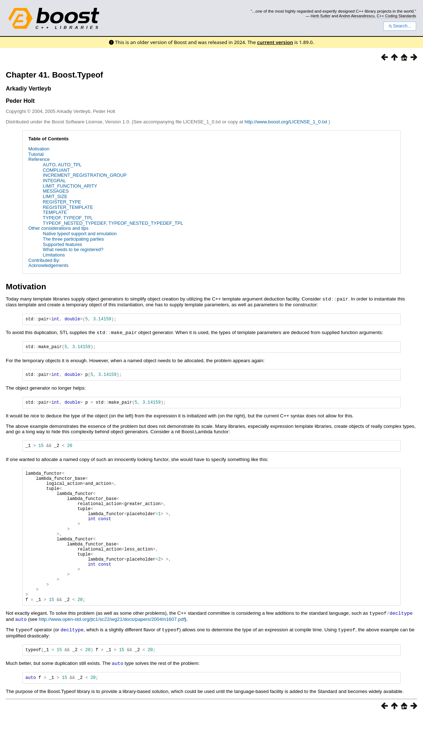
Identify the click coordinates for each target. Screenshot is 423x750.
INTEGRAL (54, 180)
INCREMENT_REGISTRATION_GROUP (85, 175)
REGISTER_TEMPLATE (68, 207)
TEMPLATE (55, 212)
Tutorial (36, 154)
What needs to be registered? (73, 249)
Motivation (39, 149)
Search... (399, 25)
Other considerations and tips (58, 228)
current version (275, 42)
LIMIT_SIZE (55, 196)
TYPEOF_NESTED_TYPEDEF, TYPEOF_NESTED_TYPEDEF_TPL (113, 223)
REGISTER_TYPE (62, 202)
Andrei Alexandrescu (357, 16)
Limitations (54, 255)
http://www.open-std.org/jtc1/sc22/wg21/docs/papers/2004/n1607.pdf (112, 651)
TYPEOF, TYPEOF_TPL (68, 217)
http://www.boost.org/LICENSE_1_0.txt (287, 121)
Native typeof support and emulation (80, 233)
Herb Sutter (321, 16)
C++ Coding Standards (396, 16)
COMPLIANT (56, 170)
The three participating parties (73, 239)
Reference (39, 159)
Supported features (62, 244)
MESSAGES (56, 191)
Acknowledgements (49, 265)
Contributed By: (44, 260)
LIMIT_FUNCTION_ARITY (70, 186)
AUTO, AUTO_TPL (62, 164)
